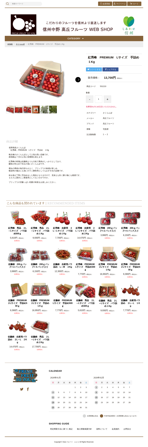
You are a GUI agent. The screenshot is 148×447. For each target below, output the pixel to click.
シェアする (110, 69)
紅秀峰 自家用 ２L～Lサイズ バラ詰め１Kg (63, 231)
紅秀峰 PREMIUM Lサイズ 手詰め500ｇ (85, 267)
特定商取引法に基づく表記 (61, 429)
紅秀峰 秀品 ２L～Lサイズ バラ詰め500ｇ (17, 231)
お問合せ (127, 429)
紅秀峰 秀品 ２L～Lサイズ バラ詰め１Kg (40, 231)
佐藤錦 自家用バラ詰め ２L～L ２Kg (17, 339)
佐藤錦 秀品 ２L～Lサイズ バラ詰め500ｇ (85, 303)
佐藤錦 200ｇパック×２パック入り (17, 265)
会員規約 (115, 429)
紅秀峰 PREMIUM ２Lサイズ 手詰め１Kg (108, 267)
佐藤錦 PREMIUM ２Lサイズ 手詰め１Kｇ (40, 303)
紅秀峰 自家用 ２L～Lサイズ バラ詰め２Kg (85, 231)
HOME (10, 44)
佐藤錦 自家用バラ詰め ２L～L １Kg (130, 303)
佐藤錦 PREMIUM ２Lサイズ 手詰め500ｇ (17, 303)
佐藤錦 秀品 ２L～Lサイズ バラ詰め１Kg (108, 303)
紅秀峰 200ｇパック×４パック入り (130, 229)
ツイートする (93, 69)
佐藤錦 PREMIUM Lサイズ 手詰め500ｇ (63, 303)
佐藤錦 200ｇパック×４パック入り (40, 265)
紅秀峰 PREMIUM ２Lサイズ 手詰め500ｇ (130, 267)
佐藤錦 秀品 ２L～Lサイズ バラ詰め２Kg (40, 339)
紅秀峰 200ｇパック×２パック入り (108, 229)
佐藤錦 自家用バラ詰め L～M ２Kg (62, 265)
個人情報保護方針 (84, 429)
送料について (101, 429)
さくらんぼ (21, 44)
